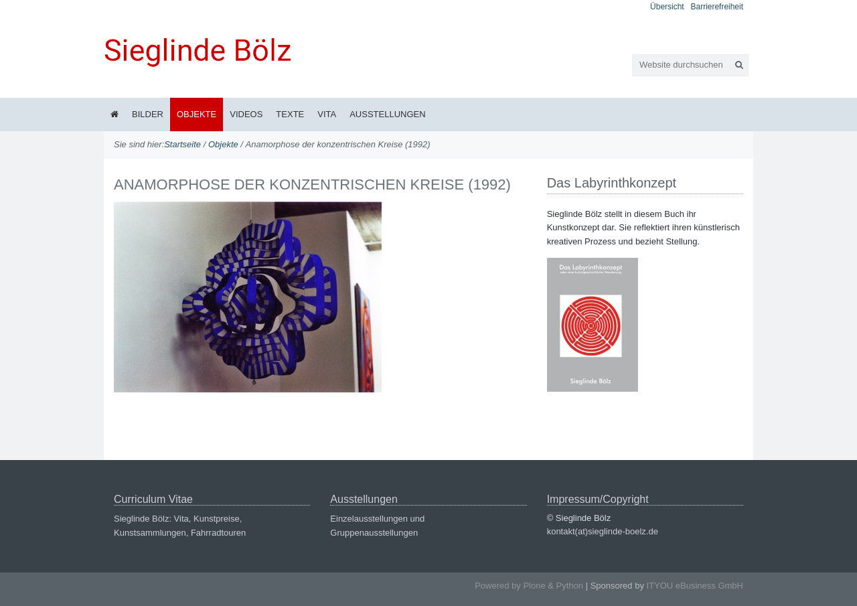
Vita (326, 114)
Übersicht (667, 6)
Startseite (182, 144)
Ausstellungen (387, 114)
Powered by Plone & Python (529, 586)
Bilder (147, 114)
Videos (246, 114)
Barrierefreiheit (717, 6)
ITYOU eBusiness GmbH (695, 586)
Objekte (196, 114)
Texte (290, 114)
